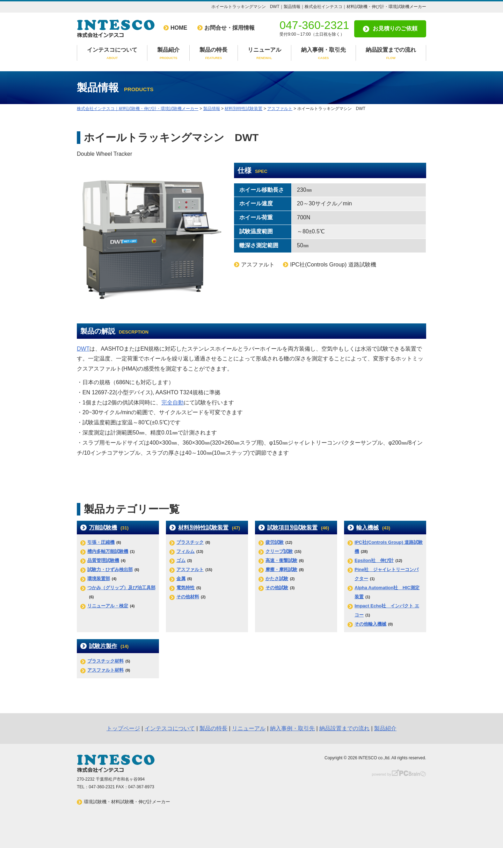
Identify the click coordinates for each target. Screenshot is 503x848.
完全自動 (172, 402)
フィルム (185, 551)
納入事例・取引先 (323, 54)
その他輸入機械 (370, 624)
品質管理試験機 (103, 560)
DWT (83, 349)
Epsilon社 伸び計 (374, 560)
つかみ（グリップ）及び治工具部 (121, 587)
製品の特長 (213, 54)
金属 (180, 578)
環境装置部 (98, 578)
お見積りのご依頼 (395, 28)
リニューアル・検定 (107, 605)
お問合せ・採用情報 (229, 28)
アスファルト (190, 569)
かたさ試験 (276, 578)
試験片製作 (103, 646)
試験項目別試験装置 (292, 528)
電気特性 (185, 587)
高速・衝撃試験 (281, 560)
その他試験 (276, 587)
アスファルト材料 (105, 670)
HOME (178, 28)
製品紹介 (168, 54)
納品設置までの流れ (391, 54)
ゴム (180, 560)
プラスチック (190, 542)
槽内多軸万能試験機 (107, 551)
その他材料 (187, 596)
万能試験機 (103, 528)
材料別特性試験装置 (203, 528)
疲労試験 (274, 542)
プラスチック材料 (105, 661)
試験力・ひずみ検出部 (110, 569)
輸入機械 (367, 528)
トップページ (123, 728)
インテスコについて (112, 54)
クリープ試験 (279, 551)
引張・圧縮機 (101, 542)
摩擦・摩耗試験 (281, 569)
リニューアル (264, 54)
